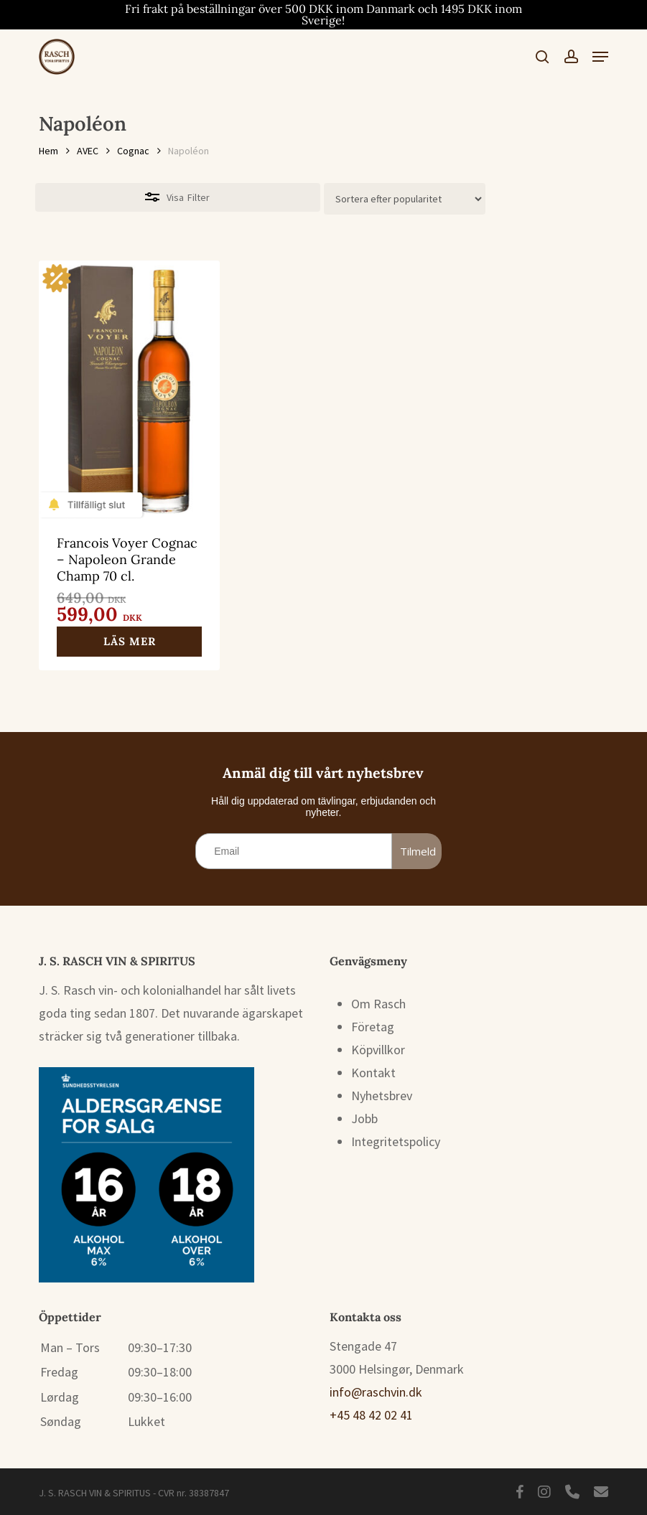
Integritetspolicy (395, 1141)
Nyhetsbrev (381, 1095)
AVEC (87, 150)
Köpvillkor (378, 1049)
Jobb (364, 1118)
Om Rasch (378, 1003)
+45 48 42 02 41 (371, 1415)
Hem (48, 150)
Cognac (133, 150)
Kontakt (373, 1072)
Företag (372, 1026)
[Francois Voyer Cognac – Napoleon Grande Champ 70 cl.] (129, 387)
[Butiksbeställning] (404, 199)
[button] (600, 57)
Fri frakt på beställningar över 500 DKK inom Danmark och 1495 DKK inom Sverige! (323, 14)
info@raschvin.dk (376, 1392)
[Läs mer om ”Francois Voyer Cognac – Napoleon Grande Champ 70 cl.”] (129, 642)
